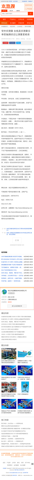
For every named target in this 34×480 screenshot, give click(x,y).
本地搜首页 (24, 1)
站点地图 (22, 465)
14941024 (14, 475)
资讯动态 (4, 23)
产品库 (9, 462)
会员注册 (15, 1)
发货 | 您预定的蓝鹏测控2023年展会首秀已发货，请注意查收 (19, 233)
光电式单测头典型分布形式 (9, 339)
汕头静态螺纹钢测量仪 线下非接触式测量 (13, 332)
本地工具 (30, 23)
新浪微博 (5, 43)
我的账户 (30, 1)
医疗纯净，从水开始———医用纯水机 (12, 423)
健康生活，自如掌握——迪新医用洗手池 (12, 438)
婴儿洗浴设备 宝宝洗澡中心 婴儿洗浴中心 (12, 259)
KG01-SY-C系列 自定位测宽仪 (9, 329)
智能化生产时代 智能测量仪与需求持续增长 (8, 411)
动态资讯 (12, 26)
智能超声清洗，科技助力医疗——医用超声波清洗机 (16, 443)
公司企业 (21, 19)
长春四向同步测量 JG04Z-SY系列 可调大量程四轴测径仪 (16, 316)
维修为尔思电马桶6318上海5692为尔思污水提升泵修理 (16, 446)
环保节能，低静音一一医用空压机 (10, 281)
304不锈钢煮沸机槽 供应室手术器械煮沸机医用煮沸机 (12, 256)
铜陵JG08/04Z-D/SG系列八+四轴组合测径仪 (13, 337)
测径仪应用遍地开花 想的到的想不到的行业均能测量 (8, 395)
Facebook (12, 43)
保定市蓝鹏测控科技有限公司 (17, 290)
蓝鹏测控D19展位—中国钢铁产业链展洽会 (24, 361)
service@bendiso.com (14, 472)
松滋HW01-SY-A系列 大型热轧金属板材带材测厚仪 (12, 262)
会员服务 (16, 465)
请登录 (10, 1)
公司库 (14, 462)
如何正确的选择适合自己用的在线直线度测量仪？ (19, 229)
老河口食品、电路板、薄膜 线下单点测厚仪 (12, 273)
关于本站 (27, 462)
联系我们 (9, 465)
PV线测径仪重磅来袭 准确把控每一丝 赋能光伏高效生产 (16, 428)
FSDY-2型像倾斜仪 (23, 394)
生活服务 (13, 23)
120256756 (25, 472)
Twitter (18, 43)
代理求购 (30, 19)
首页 (4, 19)
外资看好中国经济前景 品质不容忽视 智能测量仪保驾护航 (25, 412)
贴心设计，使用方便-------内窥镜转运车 (12, 441)
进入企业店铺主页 (17, 306)
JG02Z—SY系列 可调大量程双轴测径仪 (12, 334)
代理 (22, 462)
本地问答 (21, 23)
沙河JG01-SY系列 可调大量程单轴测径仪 (13, 324)
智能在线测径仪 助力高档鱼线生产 (8, 378)
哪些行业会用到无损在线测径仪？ (10, 426)
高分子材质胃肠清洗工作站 (9, 270)
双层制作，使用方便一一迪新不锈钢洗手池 (12, 278)
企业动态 (19, 26)
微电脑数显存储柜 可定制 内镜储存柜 (11, 264)
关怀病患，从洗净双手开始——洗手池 (12, 275)
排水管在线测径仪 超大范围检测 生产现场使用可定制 (16, 326)
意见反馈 (32, 464)
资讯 (18, 462)
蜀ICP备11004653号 (19, 470)
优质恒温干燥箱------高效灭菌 (9, 436)
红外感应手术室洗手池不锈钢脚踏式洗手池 (13, 431)
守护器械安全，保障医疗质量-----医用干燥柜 (12, 267)
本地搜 (4, 468)
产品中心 (13, 19)
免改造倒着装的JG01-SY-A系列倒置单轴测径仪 (14, 433)
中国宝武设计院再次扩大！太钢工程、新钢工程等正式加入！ (25, 378)
